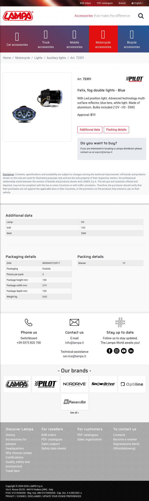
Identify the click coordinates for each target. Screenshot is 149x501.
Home (7, 58)
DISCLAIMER (34, 496)
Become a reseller (125, 439)
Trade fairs (13, 471)
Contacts (119, 435)
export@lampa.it (103, 152)
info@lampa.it (74, 342)
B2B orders (85, 3)
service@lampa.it (74, 356)
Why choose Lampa (19, 453)
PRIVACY (10, 496)
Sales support (51, 444)
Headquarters (15, 448)
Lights (38, 58)
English (137, 3)
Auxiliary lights (56, 58)
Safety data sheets (54, 448)
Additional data (90, 129)
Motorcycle (22, 58)
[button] (17, 38)
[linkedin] (131, 352)
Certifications (14, 457)
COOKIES (21, 496)
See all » (74, 412)
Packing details (116, 129)
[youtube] (124, 352)
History (10, 435)
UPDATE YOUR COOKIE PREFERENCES (62, 496)
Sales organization (89, 439)
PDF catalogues (105, 3)
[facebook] (109, 352)
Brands (122, 3)
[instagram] (116, 352)
